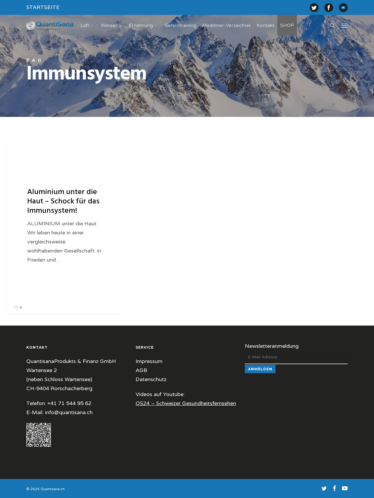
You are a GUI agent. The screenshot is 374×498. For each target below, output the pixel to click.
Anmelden (260, 369)
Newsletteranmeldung (272, 346)
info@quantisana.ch (69, 412)
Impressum (149, 361)
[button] (344, 25)
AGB (141, 370)
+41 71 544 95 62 (69, 403)
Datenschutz (151, 379)
